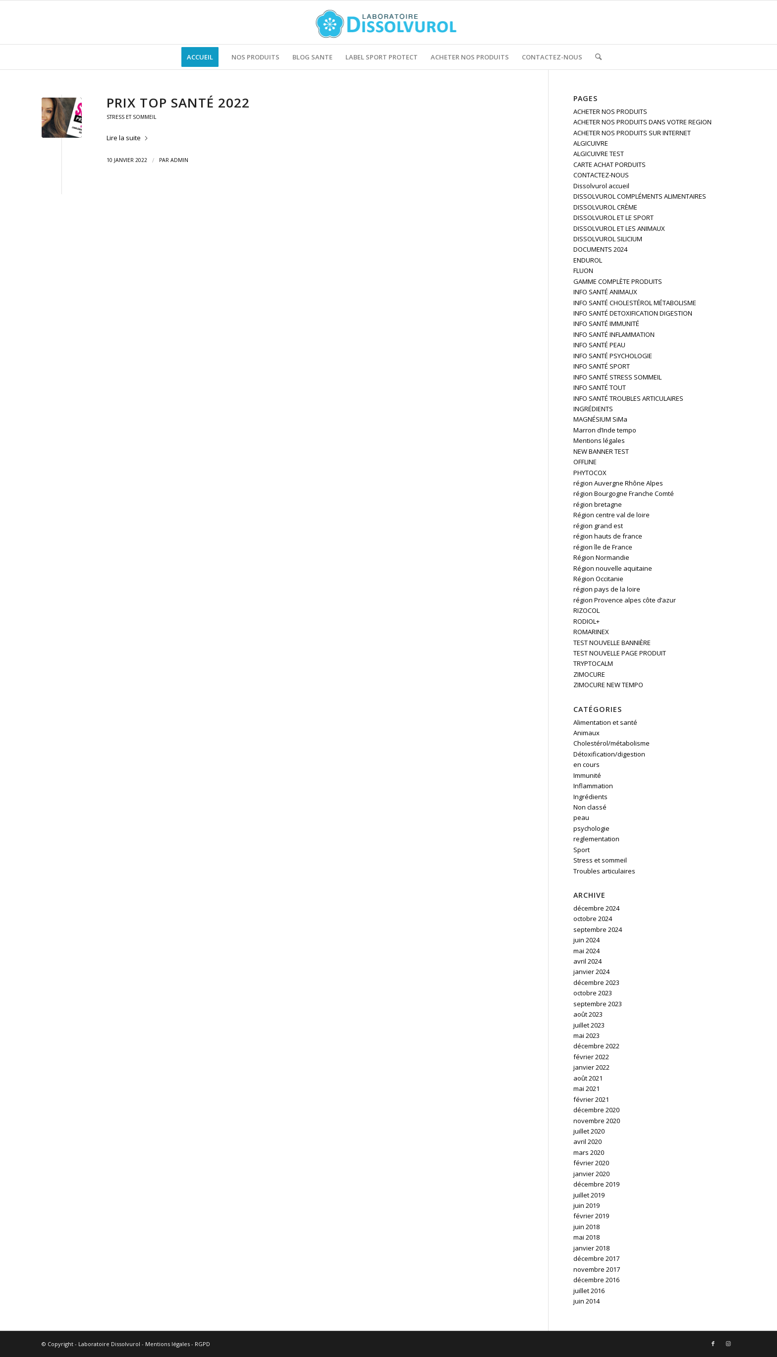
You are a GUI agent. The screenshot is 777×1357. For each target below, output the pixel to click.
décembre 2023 (596, 982)
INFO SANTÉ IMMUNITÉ (606, 323)
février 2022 (591, 1056)
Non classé (590, 807)
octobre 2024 (592, 918)
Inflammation (593, 785)
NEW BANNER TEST (601, 451)
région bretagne (597, 504)
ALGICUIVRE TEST (598, 153)
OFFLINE (585, 461)
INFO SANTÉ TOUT (599, 387)
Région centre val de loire (611, 514)
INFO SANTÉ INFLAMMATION (614, 334)
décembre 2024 (596, 908)
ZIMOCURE (589, 674)
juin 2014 (586, 1301)
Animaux (586, 732)
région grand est (598, 525)
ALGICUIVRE (590, 143)
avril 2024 (587, 961)
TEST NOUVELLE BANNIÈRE (612, 642)
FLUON (583, 270)
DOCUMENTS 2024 (600, 249)
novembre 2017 (596, 1269)
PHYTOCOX (590, 472)
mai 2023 (586, 1035)
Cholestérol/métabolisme (611, 743)
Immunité (587, 775)
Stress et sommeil (131, 116)
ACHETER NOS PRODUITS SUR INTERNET (632, 132)
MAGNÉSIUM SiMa (600, 419)
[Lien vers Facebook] (713, 1343)
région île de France (602, 547)
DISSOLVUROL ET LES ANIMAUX (619, 228)
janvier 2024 (591, 971)
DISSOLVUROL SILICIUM (607, 238)
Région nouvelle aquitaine (612, 568)
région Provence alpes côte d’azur (624, 600)
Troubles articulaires (604, 871)
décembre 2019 (596, 1184)
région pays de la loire (606, 589)
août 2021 (588, 1078)
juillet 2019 (589, 1195)
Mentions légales (599, 440)
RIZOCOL (586, 610)
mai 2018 (586, 1237)
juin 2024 (586, 939)
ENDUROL (587, 260)
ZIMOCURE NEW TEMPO (608, 684)
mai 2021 (586, 1088)
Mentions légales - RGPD (177, 1344)
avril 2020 (587, 1141)
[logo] (389, 22)
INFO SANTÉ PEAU (599, 344)
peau (581, 817)
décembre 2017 (596, 1258)
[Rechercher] (595, 57)
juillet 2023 (589, 1025)
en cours (586, 764)
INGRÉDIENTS (593, 408)
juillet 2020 (589, 1131)
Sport (581, 849)
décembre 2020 (596, 1109)
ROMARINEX (591, 631)
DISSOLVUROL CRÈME (605, 207)
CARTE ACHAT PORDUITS (609, 164)
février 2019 (591, 1215)
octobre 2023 (592, 992)
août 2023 (588, 1014)
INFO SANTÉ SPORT (601, 366)
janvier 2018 (591, 1248)
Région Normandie (601, 557)
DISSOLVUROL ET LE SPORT (613, 217)
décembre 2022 (596, 1045)
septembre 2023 (597, 1003)
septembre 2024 (597, 929)
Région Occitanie (598, 578)
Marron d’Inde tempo (604, 430)
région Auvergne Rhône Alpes (618, 483)
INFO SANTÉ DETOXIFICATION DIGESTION (632, 313)
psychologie (591, 828)
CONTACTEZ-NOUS (601, 174)
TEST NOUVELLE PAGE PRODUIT (619, 653)
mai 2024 (586, 950)
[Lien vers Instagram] (728, 1343)
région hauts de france (607, 536)
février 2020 (591, 1162)
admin (179, 160)
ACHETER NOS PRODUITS (610, 111)
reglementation (596, 838)
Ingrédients (590, 796)
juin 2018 (586, 1226)
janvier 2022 (591, 1067)
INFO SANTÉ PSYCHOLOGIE (612, 355)
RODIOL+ (586, 621)
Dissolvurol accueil (601, 185)
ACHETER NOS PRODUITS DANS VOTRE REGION (642, 121)
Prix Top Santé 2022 (178, 102)
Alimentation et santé (605, 722)
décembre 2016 (596, 1279)
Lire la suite (128, 137)
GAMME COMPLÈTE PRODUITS (617, 281)
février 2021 (591, 1099)
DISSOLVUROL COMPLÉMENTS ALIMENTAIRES (639, 196)
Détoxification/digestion (609, 754)
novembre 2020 (596, 1120)
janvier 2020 (591, 1173)
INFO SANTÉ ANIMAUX (605, 291)
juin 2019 (586, 1205)
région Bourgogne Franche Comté (623, 493)
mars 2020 (588, 1152)
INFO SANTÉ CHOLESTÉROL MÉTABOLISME (634, 302)
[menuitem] (200, 57)
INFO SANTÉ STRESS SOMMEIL (617, 377)
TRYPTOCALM (593, 663)
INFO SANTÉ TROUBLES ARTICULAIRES (628, 398)
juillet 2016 (589, 1290)
